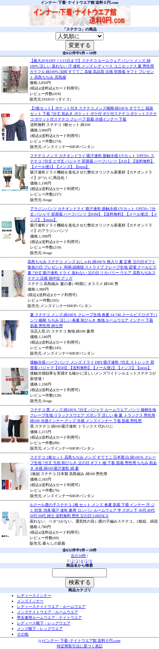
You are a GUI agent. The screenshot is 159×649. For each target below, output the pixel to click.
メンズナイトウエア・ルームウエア (47, 612)
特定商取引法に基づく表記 (80, 646)
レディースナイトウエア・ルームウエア (51, 606)
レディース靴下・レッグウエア (43, 623)
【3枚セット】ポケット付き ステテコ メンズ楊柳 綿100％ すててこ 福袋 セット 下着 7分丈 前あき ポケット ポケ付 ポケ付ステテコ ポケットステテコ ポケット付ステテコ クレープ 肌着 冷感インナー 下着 (93, 113)
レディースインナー (34, 595)
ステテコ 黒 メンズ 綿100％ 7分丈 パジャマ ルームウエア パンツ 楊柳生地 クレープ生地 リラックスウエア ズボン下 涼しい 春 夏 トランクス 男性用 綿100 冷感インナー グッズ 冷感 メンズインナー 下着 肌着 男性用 (93, 415)
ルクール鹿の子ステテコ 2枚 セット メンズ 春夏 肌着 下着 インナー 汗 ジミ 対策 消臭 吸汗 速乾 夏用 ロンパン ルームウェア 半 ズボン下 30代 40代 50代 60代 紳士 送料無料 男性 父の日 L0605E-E (92, 510)
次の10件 (78, 556)
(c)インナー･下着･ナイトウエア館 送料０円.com (79, 640)
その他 (22, 634)
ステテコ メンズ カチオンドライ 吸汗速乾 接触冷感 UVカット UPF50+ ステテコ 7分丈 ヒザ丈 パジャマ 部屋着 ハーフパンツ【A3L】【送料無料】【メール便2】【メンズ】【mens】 (92, 161)
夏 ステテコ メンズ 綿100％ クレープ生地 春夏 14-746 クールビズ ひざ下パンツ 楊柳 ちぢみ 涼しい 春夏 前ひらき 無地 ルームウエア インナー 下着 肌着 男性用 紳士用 (93, 320)
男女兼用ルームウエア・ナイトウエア (49, 617)
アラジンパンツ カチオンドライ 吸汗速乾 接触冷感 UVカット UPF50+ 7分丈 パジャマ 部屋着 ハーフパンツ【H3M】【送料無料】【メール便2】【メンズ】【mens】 (93, 214)
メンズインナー (30, 601)
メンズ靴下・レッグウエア (40, 629)
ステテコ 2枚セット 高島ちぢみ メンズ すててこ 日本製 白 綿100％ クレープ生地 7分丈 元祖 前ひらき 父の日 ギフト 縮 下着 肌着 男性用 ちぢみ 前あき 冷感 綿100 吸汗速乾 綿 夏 (93, 462)
